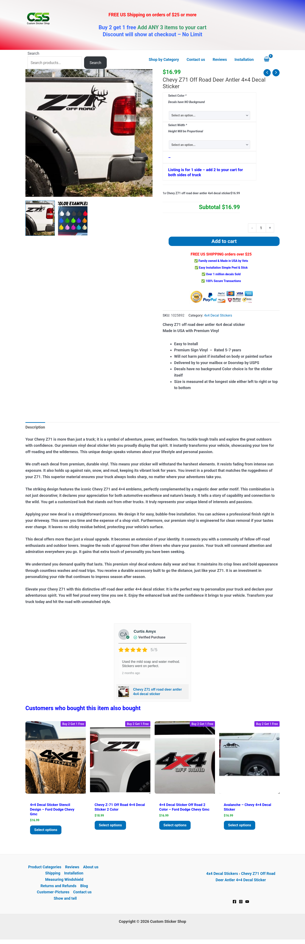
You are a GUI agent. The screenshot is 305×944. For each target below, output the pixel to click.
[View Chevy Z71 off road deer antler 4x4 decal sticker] (40, 218)
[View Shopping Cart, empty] (271, 59)
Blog (84, 887)
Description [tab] (35, 427)
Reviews (72, 868)
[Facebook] (234, 903)
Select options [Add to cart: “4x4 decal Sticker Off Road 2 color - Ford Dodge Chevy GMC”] (176, 831)
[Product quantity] (261, 227)
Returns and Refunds (58, 887)
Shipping (52, 875)
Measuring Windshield (64, 881)
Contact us (82, 893)
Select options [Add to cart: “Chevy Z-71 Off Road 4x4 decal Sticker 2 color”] (111, 826)
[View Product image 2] (72, 218)
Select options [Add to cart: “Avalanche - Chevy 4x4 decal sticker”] (240, 826)
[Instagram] (241, 903)
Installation (73, 875)
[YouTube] (247, 903)
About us (90, 868)
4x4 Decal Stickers (218, 315)
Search (33, 53)
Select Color (177, 95)
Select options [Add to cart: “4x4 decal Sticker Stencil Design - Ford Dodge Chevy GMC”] (46, 831)
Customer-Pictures (53, 893)
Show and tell (65, 900)
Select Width (177, 125)
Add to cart (224, 241)
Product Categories (44, 868)
